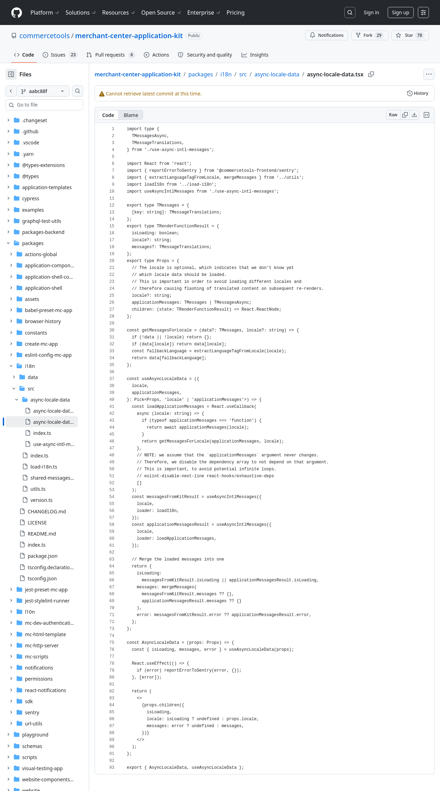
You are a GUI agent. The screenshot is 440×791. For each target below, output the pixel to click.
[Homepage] (16, 12)
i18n (248, 74)
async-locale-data (299, 74)
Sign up (400, 12)
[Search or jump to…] (350, 12)
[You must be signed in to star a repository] (410, 35)
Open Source (161, 12)
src (265, 74)
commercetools (44, 35)
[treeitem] (53, 421)
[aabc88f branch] (54, 90)
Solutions (81, 12)
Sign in (371, 12)
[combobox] (58, 105)
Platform (45, 12)
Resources (119, 12)
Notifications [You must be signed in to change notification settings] (326, 35)
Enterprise (204, 12)
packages (223, 74)
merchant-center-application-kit (129, 35)
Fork (369, 35)
